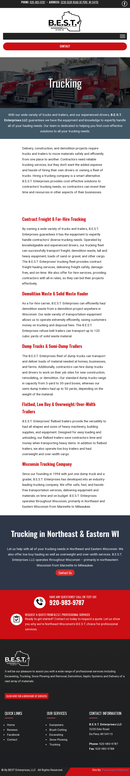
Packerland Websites (115, 770)
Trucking (54, 744)
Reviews (12, 729)
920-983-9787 (37, 2)
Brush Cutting (58, 729)
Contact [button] (65, 46)
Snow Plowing (58, 739)
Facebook (13, 734)
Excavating (56, 734)
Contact (12, 739)
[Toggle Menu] (122, 36)
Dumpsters (56, 725)
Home (11, 725)
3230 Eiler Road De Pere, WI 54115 (79, 2)
